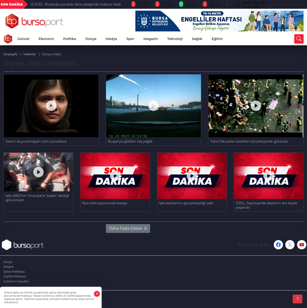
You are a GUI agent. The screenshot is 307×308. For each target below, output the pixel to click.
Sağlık (197, 39)
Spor (130, 39)
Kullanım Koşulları (16, 281)
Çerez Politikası (14, 271)
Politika (69, 39)
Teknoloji (175, 39)
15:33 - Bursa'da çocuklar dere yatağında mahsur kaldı (76, 4)
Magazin (150, 39)
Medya (111, 39)
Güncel (23, 39)
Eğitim (217, 39)
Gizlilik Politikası (14, 276)
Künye (7, 262)
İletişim (8, 266)
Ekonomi (46, 39)
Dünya (90, 39)
